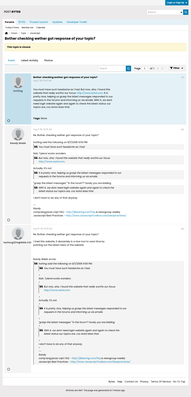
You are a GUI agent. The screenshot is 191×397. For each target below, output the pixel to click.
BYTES (22, 22)
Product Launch (39, 22)
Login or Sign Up (177, 2)
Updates (57, 22)
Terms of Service (161, 381)
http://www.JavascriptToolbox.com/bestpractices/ (96, 215)
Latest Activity (29, 60)
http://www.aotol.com (90, 93)
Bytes (112, 381)
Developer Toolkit (77, 22)
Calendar (40, 27)
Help (119, 381)
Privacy (144, 381)
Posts (11, 60)
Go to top (179, 381)
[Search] (165, 12)
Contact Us (131, 381)
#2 (182, 129)
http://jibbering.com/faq (80, 212)
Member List (28, 27)
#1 (183, 77)
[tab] (11, 60)
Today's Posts (12, 27)
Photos (48, 60)
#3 (182, 229)
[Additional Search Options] (181, 12)
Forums (9, 22)
